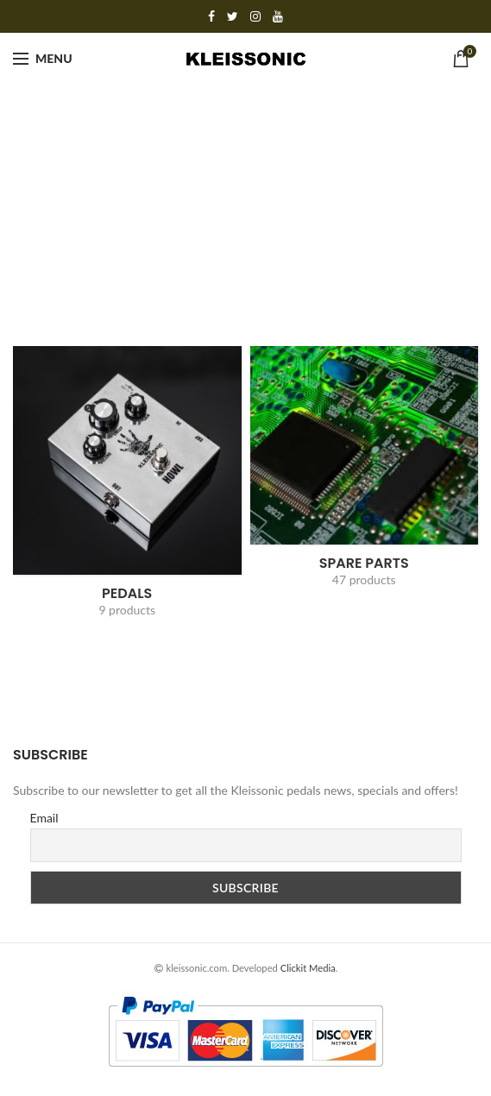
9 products (126, 609)
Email (44, 817)
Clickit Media (308, 967)
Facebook (211, 16)
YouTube (278, 16)
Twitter (232, 16)
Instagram (255, 16)
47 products (364, 579)
